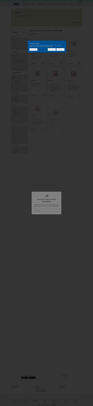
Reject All (60, 49)
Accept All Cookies (52, 49)
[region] (47, 46)
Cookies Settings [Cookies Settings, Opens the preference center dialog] (33, 49)
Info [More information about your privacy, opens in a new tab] (51, 46)
